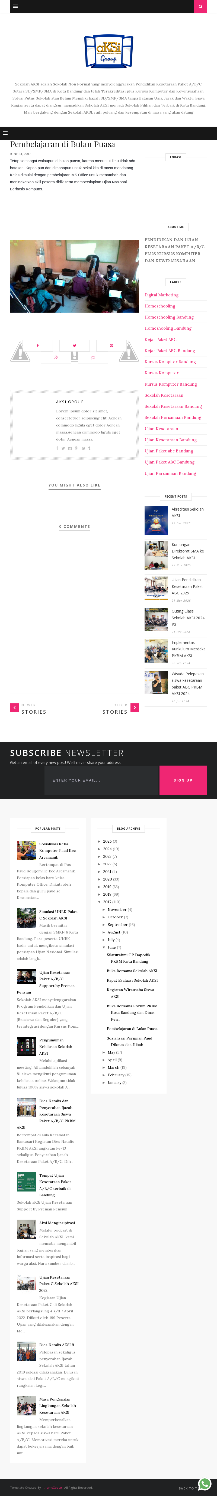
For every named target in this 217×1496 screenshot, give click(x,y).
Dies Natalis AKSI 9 (56, 1344)
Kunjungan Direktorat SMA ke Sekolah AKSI (188, 551)
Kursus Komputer (161, 372)
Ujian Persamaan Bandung (170, 473)
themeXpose (53, 1487)
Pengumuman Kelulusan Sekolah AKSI (55, 1047)
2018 (107, 894)
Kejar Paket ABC (161, 339)
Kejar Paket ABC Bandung (170, 350)
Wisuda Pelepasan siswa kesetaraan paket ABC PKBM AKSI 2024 (188, 683)
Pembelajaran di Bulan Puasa (132, 1028)
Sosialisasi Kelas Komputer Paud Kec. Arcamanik (57, 851)
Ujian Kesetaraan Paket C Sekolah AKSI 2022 (59, 1284)
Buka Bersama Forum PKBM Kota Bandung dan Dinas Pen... (132, 1013)
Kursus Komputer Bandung (171, 384)
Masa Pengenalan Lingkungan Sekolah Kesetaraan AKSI (57, 1406)
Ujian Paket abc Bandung (169, 451)
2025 (107, 841)
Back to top (193, 1488)
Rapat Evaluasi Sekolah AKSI (132, 980)
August (114, 932)
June (112, 947)
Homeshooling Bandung (168, 328)
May (111, 1052)
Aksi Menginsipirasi (57, 1222)
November (117, 909)
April (112, 1059)
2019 (107, 886)
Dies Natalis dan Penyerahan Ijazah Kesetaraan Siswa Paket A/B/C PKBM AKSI (46, 1114)
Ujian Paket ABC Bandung (169, 462)
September (118, 924)
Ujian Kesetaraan (161, 428)
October (115, 917)
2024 (107, 848)
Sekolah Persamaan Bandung (173, 417)
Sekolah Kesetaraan (164, 395)
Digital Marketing (161, 294)
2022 (107, 864)
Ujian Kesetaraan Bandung (171, 439)
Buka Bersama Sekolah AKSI (132, 970)
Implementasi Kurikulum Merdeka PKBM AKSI (189, 649)
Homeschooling (160, 306)
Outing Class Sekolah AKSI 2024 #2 (188, 617)
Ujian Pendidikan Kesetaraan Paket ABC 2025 (187, 586)
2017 (107, 901)
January (114, 1082)
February (116, 1075)
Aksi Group (70, 401)
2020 (107, 879)
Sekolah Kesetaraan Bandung (173, 406)
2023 (107, 856)
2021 (107, 871)
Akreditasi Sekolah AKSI (188, 512)
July (111, 939)
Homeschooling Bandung (169, 317)
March (113, 1067)
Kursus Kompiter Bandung (170, 361)
